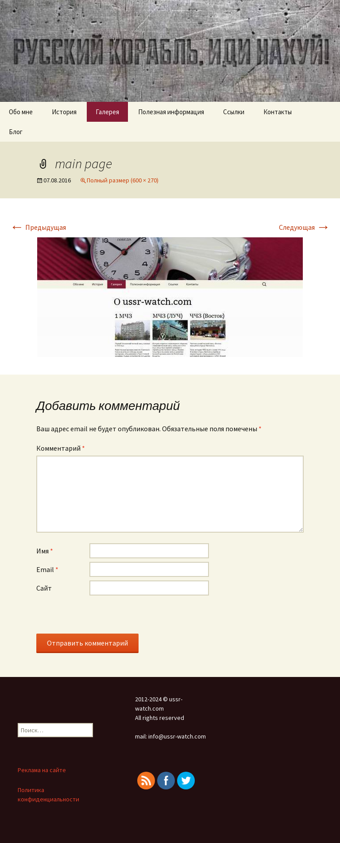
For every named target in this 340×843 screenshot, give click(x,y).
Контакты (277, 112)
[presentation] (103, 616)
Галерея (107, 112)
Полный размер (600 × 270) (122, 180)
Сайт (44, 588)
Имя (44, 550)
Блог (16, 132)
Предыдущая (38, 227)
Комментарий (60, 448)
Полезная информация (171, 112)
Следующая (304, 227)
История (64, 112)
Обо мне (21, 112)
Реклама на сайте (42, 770)
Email (47, 569)
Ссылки (233, 112)
